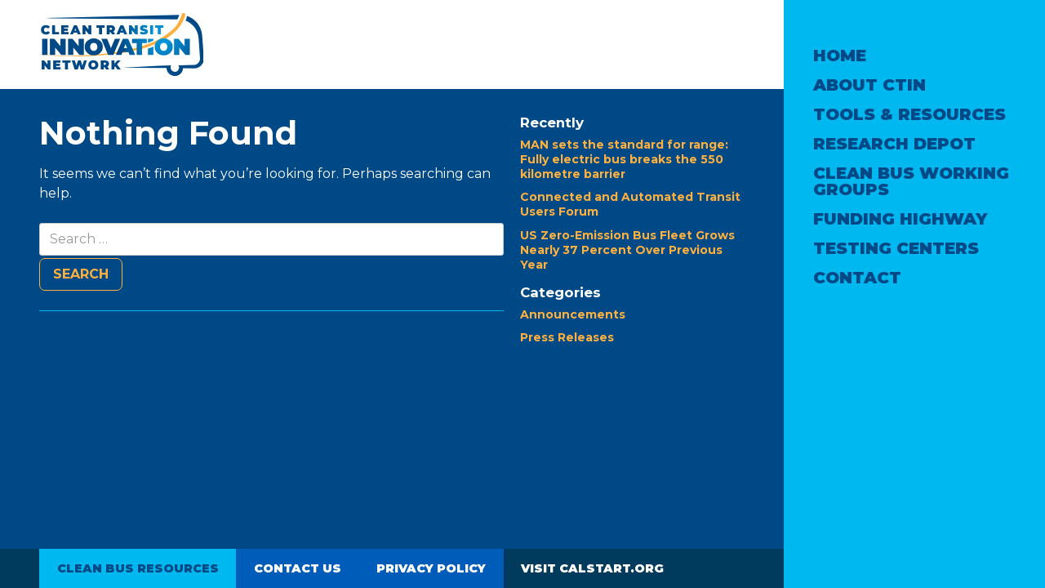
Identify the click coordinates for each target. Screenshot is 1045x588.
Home (839, 55)
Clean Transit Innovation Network (121, 44)
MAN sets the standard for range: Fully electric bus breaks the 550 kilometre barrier (624, 159)
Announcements (572, 314)
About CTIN (869, 85)
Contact (857, 277)
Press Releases (567, 337)
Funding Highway (900, 219)
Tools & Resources (909, 114)
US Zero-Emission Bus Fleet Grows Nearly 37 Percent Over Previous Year (627, 250)
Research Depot (894, 144)
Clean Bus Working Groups (911, 181)
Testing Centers (896, 248)
